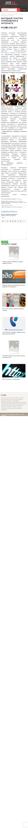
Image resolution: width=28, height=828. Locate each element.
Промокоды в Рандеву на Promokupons (13, 52)
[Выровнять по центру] (13, 221)
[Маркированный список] (18, 221)
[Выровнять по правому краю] (15, 221)
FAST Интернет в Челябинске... (11, 379)
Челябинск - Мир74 (14, 414)
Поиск (23, 9)
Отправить (4, 242)
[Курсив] (5, 221)
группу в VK (15, 201)
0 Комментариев (7, 207)
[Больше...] (24, 221)
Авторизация (5, 7)
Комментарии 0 (9, 212)
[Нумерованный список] (21, 221)
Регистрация (14, 7)
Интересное (10, 14)
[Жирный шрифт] (3, 221)
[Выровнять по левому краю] (10, 221)
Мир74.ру (3, 14)
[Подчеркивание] (7, 221)
